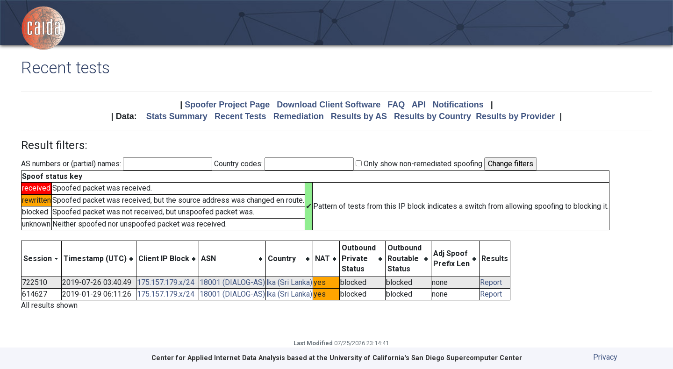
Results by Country (432, 116)
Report (491, 282)
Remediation (298, 116)
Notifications (458, 104)
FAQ (396, 104)
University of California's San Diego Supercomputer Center (425, 358)
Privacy (605, 357)
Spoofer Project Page (227, 104)
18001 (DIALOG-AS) (232, 282)
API (419, 104)
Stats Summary (177, 116)
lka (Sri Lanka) (289, 282)
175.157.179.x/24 (165, 282)
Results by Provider (515, 116)
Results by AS (359, 116)
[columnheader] (41, 259)
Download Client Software (328, 104)
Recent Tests (240, 116)
